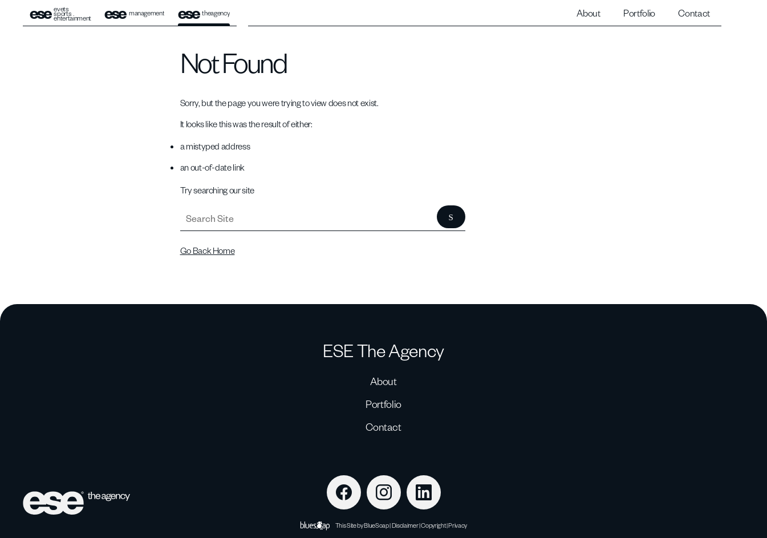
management (134, 13)
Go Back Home (207, 250)
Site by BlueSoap (368, 525)
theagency (204, 13)
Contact (694, 13)
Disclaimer (405, 525)
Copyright (433, 525)
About (588, 13)
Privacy (457, 525)
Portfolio (639, 13)
